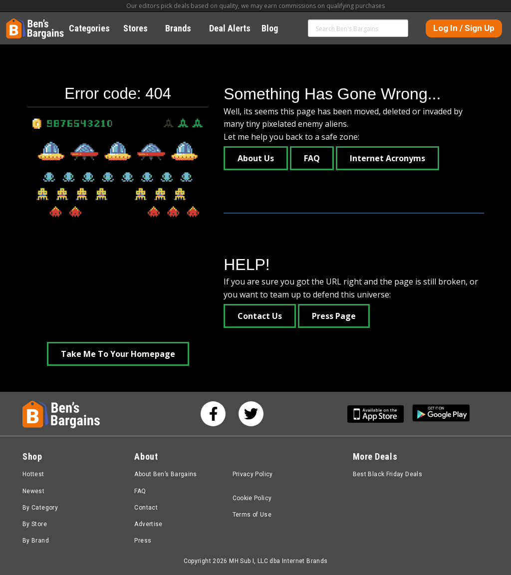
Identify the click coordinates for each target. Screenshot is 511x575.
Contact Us (260, 315)
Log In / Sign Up (464, 28)
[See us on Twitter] (251, 413)
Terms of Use (252, 514)
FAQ (312, 158)
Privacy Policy (253, 474)
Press (142, 540)
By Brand (35, 540)
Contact (146, 507)
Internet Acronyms (387, 158)
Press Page (334, 315)
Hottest (33, 474)
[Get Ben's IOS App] (379, 414)
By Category (40, 507)
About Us (256, 158)
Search (400, 28)
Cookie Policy (252, 498)
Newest (33, 491)
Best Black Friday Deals (388, 474)
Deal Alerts (230, 28)
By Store (34, 524)
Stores (141, 28)
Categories (95, 28)
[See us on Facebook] (213, 413)
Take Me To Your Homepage (118, 353)
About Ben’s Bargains (165, 474)
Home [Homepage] (13, 22)
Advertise (148, 524)
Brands (183, 28)
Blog (275, 28)
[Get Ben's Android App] (441, 414)
